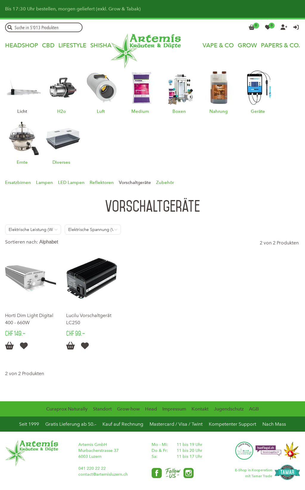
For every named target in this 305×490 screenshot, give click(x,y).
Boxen (179, 111)
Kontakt (200, 409)
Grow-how (128, 409)
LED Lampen (71, 182)
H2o (61, 111)
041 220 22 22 (92, 468)
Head (151, 409)
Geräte (258, 111)
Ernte (22, 162)
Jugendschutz (229, 409)
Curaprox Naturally (67, 409)
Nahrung (218, 111)
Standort (102, 409)
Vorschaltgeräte (135, 182)
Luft (101, 111)
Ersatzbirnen (18, 182)
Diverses (61, 162)
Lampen (44, 182)
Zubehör (165, 182)
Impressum (174, 409)
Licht (22, 111)
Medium (140, 111)
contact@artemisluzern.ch (103, 474)
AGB (254, 409)
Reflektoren (102, 182)
